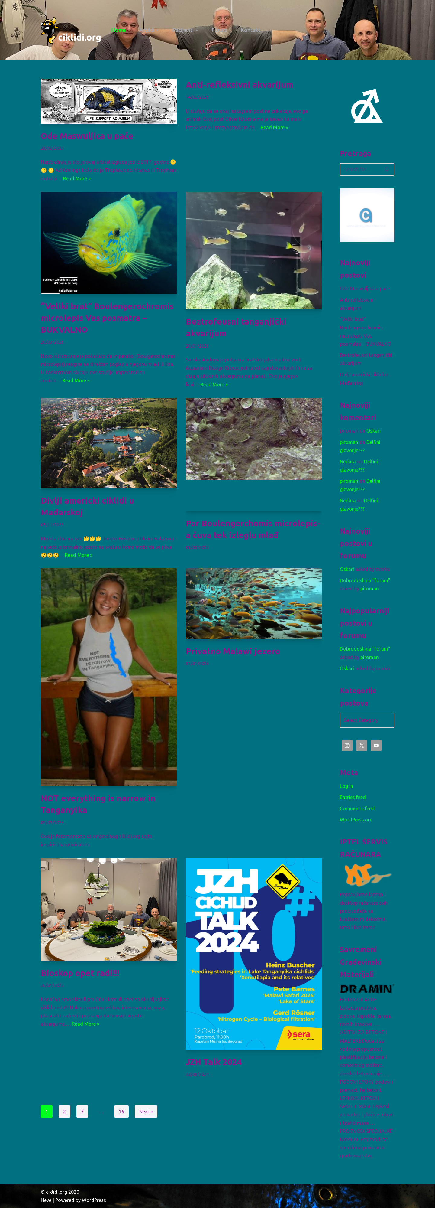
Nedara (348, 461)
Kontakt (250, 30)
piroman (349, 442)
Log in (346, 786)
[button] (157, 30)
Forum (219, 30)
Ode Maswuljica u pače (87, 135)
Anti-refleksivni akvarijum (239, 84)
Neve (46, 1200)
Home (118, 30)
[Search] (360, 169)
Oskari (373, 430)
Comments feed (357, 808)
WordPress (94, 1200)
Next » (146, 1111)
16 (121, 1111)
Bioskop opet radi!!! (80, 973)
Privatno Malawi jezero (233, 651)
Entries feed (353, 797)
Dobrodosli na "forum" (365, 580)
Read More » (77, 178)
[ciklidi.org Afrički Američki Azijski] (71, 30)
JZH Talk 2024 (214, 1061)
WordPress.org (356, 819)
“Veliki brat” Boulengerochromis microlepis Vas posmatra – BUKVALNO (107, 317)
